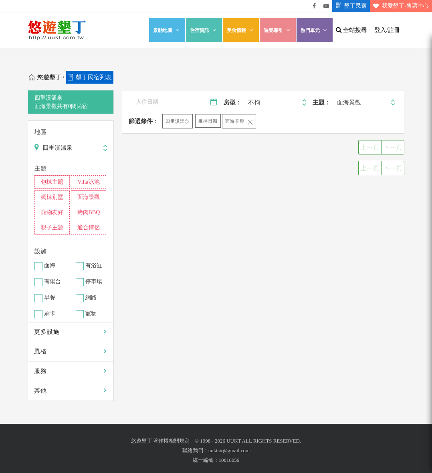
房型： (233, 102)
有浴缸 (93, 266)
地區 (40, 132)
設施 (40, 251)
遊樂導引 (278, 30)
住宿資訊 (204, 30)
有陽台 (52, 282)
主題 (40, 168)
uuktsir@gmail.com (229, 450)
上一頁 (370, 147)
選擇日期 (208, 120)
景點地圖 (167, 30)
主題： (322, 102)
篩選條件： (144, 121)
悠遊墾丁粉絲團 (314, 6)
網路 (91, 298)
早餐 (49, 298)
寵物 (91, 314)
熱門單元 (315, 30)
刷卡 (49, 314)
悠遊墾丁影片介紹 (326, 6)
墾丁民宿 (349, 6)
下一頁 (392, 147)
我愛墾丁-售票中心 (399, 6)
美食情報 (241, 30)
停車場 (93, 282)
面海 (49, 266)
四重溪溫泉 (178, 121)
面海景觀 (234, 121)
